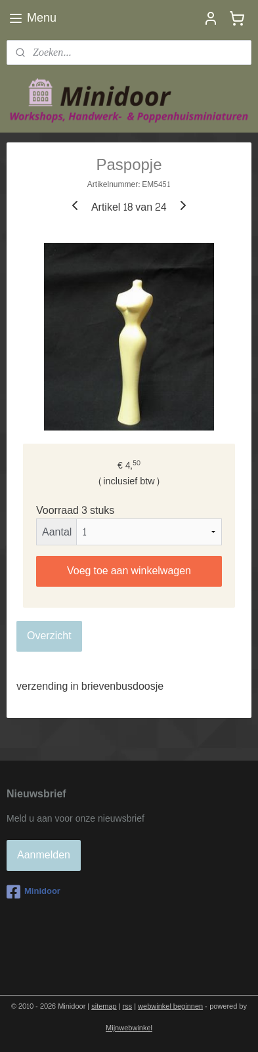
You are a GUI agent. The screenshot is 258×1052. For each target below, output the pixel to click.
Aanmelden (43, 854)
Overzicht (49, 635)
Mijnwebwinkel (129, 1028)
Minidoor (33, 892)
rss (128, 1006)
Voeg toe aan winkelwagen (129, 570)
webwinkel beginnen (170, 1006)
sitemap (104, 1006)
